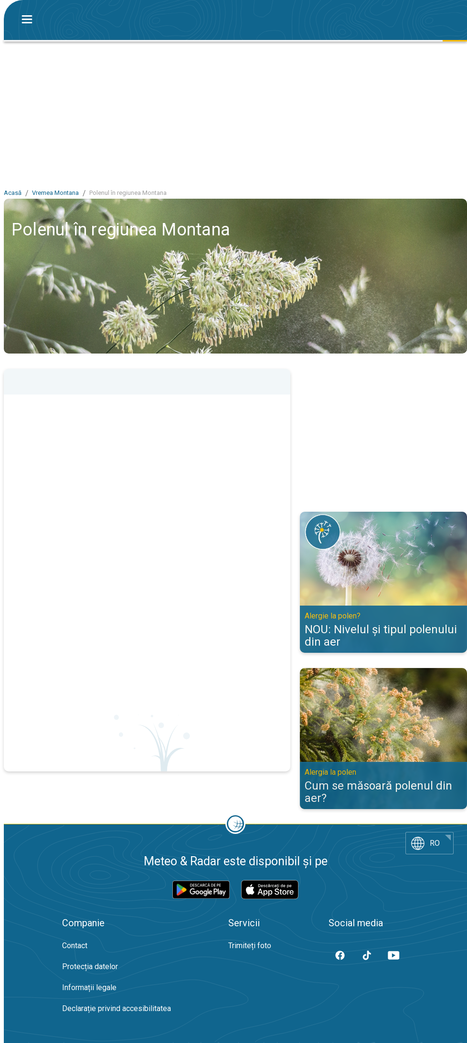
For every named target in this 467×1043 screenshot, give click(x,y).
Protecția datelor (90, 966)
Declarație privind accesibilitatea (116, 1008)
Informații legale (89, 987)
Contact (74, 945)
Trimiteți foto (249, 945)
